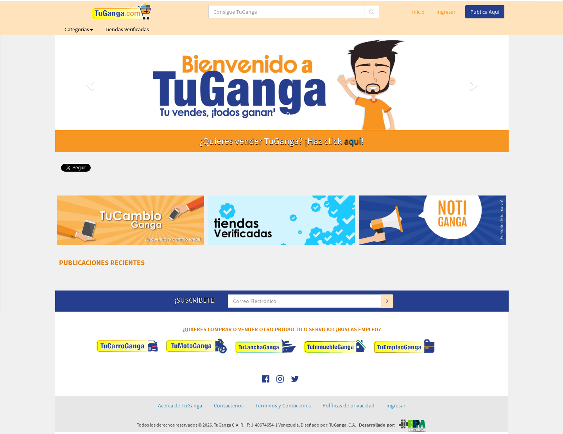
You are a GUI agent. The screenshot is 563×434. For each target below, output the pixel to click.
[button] (89, 82)
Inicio (418, 11)
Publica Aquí (484, 11)
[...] (250, 11)
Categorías (79, 29)
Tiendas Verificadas (127, 29)
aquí (352, 141)
